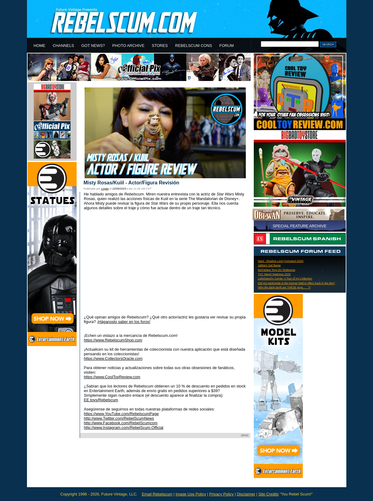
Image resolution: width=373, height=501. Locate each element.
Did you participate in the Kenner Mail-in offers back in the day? (296, 283)
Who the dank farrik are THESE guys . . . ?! (284, 287)
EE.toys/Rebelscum (101, 400)
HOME (39, 45)
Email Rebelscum (157, 494)
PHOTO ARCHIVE (128, 45)
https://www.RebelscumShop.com (113, 340)
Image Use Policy (191, 494)
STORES (160, 45)
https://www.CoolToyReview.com (112, 377)
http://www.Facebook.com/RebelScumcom (121, 423)
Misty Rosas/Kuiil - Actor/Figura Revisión (131, 182)
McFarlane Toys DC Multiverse (276, 270)
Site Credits (268, 494)
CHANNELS (63, 45)
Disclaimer (246, 494)
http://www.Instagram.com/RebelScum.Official (123, 427)
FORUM (226, 45)
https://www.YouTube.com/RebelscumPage (121, 413)
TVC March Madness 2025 (274, 274)
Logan (105, 188)
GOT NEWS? (93, 45)
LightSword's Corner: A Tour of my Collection (285, 278)
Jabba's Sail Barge (269, 265)
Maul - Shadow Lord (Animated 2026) (281, 261)
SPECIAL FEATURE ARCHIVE (300, 226)
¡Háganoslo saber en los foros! (123, 321)
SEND (245, 435)
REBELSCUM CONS (193, 45)
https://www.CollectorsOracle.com (113, 358)
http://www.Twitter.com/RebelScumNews (119, 418)
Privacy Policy (221, 494)
